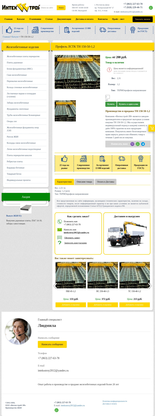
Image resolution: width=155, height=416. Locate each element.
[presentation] (54, 285)
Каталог (21, 19)
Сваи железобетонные (17, 75)
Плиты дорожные (15, 62)
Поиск (61, 8)
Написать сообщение (52, 344)
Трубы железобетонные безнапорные (23, 115)
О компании (35, 19)
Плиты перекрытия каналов (19, 155)
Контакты (103, 19)
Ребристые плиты (15, 161)
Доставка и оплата (84, 19)
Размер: (111, 84)
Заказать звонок (142, 19)
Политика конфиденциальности (115, 401)
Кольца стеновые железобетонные (22, 87)
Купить (110, 104)
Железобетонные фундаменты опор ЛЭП (23, 129)
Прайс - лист (118, 19)
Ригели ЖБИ (12, 137)
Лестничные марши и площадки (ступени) (21, 95)
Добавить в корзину (72, 305)
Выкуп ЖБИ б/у (14, 216)
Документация (64, 19)
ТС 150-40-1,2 (136, 291)
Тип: (113, 90)
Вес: (114, 78)
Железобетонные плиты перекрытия (23, 56)
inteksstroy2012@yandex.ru (131, 12)
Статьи (49, 19)
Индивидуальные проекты (19, 180)
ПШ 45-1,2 (72, 291)
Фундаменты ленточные (18, 109)
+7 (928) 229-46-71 (132, 7)
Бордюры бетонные (15, 168)
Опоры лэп (12, 121)
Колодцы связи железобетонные (21, 143)
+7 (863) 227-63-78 (132, 4)
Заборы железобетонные (18, 103)
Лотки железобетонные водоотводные (24, 149)
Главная (8, 19)
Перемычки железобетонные (20, 81)
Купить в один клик (128, 104)
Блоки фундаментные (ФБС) (19, 69)
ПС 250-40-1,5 (103, 291)
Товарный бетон (14, 174)
